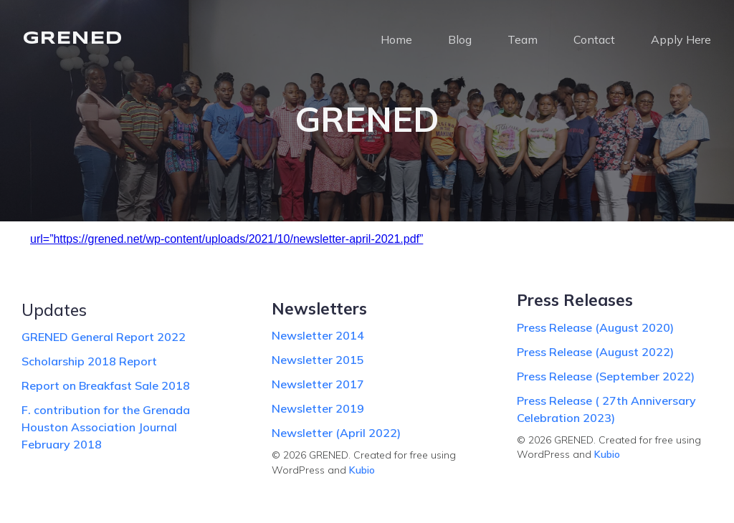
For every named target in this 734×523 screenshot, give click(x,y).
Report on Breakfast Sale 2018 (106, 385)
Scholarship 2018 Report (89, 361)
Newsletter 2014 (318, 335)
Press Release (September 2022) (606, 376)
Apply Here (681, 39)
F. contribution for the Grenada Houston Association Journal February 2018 (106, 427)
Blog (460, 39)
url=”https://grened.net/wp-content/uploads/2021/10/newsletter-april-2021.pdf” (226, 239)
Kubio (362, 470)
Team (522, 39)
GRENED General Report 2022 (104, 337)
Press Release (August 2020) (595, 327)
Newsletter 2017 (318, 384)
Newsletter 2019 (318, 408)
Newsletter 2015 (318, 359)
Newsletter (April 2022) (336, 433)
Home (396, 39)
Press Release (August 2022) (595, 352)
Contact (594, 39)
